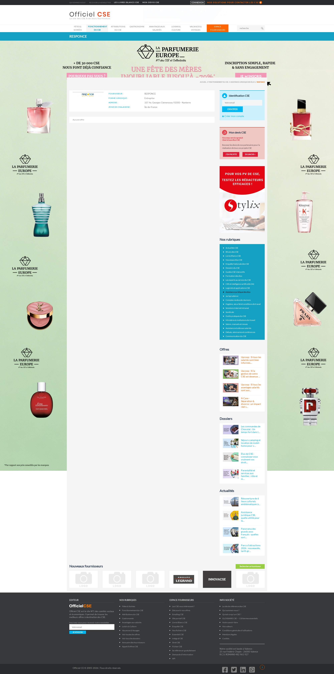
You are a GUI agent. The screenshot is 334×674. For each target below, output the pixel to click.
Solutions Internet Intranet (237, 308)
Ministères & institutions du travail (240, 320)
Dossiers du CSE (233, 268)
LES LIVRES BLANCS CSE (126, 2)
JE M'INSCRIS (78, 632)
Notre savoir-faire (230, 622)
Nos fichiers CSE (179, 630)
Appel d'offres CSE (130, 646)
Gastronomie (137, 26)
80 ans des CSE (232, 252)
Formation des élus (234, 276)
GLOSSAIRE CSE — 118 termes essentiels (240, 618)
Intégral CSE (177, 638)
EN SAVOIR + (250, 154)
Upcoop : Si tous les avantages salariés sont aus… (251, 387)
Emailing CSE (178, 614)
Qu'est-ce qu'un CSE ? (231, 614)
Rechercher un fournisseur (250, 566)
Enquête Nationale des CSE (237, 264)
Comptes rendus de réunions (238, 300)
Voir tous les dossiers (131, 638)
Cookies (225, 638)
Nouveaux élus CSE (234, 260)
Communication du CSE (236, 336)
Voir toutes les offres (131, 634)
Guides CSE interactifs (235, 272)
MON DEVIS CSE (150, 2)
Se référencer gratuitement (184, 650)
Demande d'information (182, 654)
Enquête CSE (177, 626)
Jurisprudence (232, 296)
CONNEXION (197, 2)
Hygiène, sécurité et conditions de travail (243, 304)
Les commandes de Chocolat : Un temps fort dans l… (250, 429)
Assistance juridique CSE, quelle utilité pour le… (250, 516)
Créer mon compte (233, 116)
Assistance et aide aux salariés (238, 328)
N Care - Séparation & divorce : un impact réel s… (251, 402)
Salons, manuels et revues (237, 324)
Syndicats (230, 312)
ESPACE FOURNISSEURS (217, 28)
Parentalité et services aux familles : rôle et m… (249, 474)
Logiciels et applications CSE (238, 288)
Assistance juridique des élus (242, 82)
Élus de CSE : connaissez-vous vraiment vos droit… (249, 458)
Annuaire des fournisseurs (133, 642)
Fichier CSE (177, 646)
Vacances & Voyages (196, 28)
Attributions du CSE (118, 28)
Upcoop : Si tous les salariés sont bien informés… (251, 360)
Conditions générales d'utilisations (237, 630)
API (173, 658)
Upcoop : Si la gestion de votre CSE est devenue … (250, 373)
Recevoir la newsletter (100, 3)
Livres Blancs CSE (233, 256)
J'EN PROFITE (231, 154)
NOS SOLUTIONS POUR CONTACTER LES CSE (233, 2)
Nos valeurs (227, 626)
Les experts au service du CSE (238, 280)
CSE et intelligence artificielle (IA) (240, 284)
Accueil (203, 82)
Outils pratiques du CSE (236, 316)
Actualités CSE (232, 248)
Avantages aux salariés (157, 28)
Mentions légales (229, 634)
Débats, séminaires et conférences (240, 332)
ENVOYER (232, 109)
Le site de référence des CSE (234, 606)
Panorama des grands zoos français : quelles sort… (249, 533)
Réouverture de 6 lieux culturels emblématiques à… (250, 501)
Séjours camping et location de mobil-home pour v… (251, 443)
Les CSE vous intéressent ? (183, 606)
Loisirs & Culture (176, 28)
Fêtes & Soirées (78, 28)
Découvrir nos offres (181, 610)
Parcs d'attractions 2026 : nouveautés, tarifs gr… (251, 548)
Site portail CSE (178, 618)
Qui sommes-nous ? (77, 3)
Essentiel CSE (178, 634)
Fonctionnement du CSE (97, 28)
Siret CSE (176, 642)
